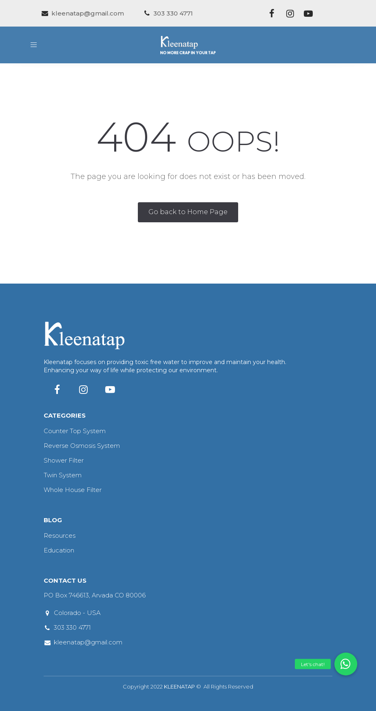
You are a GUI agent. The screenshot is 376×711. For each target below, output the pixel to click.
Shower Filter (64, 460)
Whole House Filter (73, 490)
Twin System (63, 475)
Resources (59, 535)
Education (59, 550)
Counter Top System (75, 431)
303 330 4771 (72, 627)
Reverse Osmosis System (82, 445)
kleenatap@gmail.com (88, 642)
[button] (345, 664)
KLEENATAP (179, 686)
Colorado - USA (77, 613)
